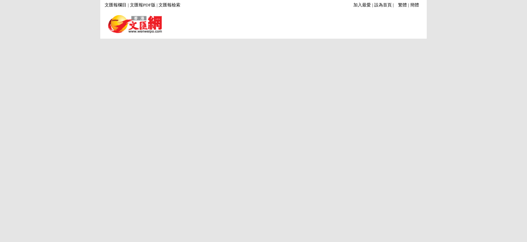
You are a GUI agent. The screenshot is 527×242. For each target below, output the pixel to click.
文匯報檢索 (169, 4)
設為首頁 (383, 4)
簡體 (414, 4)
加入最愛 (362, 4)
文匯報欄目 (116, 4)
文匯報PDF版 (142, 4)
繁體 (402, 4)
